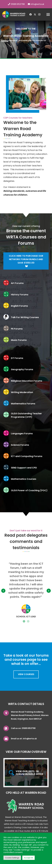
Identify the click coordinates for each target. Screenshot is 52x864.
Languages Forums (22, 433)
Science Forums (20, 445)
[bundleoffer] (26, 772)
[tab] (24, 621)
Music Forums (19, 340)
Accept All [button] (28, 857)
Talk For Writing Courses (25, 317)
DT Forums (17, 358)
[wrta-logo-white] (13, 14)
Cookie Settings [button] (12, 857)
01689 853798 (28, 728)
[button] (48, 14)
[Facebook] (30, 14)
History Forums (19, 294)
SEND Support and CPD (24, 467)
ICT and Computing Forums (26, 456)
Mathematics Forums (23, 403)
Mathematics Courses (23, 479)
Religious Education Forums (26, 380)
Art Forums (17, 283)
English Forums (19, 305)
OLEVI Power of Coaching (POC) (29, 490)
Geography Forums (22, 369)
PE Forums (17, 328)
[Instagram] (39, 14)
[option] (26, 590)
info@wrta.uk (30, 738)
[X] (35, 14)
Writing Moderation (22, 392)
